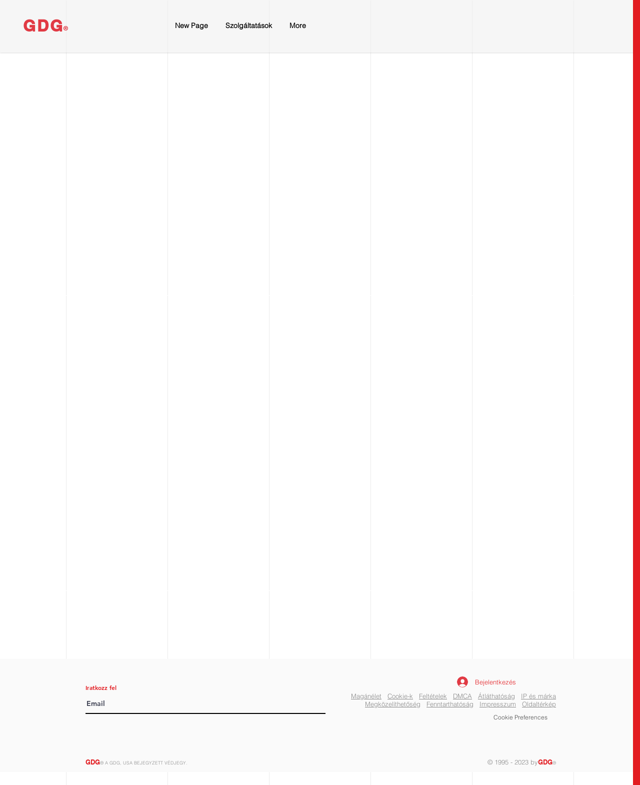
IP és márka (538, 696)
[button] (520, 718)
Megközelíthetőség (392, 704)
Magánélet (366, 696)
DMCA (462, 696)
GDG (43, 25)
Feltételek (433, 696)
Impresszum (498, 704)
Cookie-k (400, 696)
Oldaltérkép (539, 704)
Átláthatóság (496, 696)
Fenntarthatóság (450, 704)
